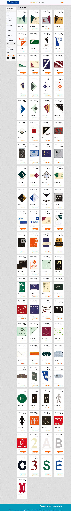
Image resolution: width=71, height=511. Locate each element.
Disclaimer (55, 510)
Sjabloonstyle (10, 28)
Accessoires (10, 40)
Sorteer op (9, 46)
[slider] (8, 55)
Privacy (60, 510)
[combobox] (11, 49)
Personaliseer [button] (23, 28)
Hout (8, 33)
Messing (9, 35)
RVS (8, 15)
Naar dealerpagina (34, 2)
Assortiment (41, 2)
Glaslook (9, 20)
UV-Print (9, 12)
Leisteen (9, 17)
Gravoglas (9, 23)
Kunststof (9, 30)
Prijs (8, 52)
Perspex (9, 25)
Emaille (9, 38)
